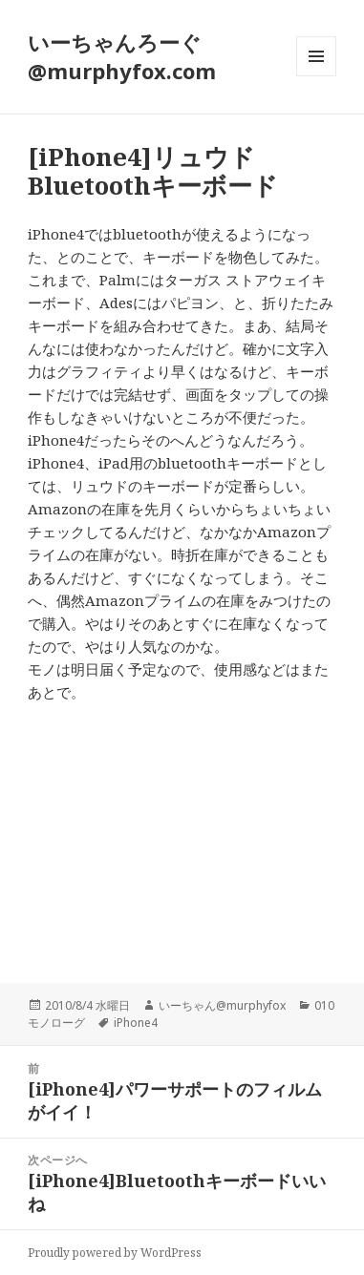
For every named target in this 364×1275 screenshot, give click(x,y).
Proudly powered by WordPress (115, 1252)
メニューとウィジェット (316, 75)
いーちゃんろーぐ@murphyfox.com (122, 56)
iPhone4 (136, 1022)
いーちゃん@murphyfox (222, 1005)
